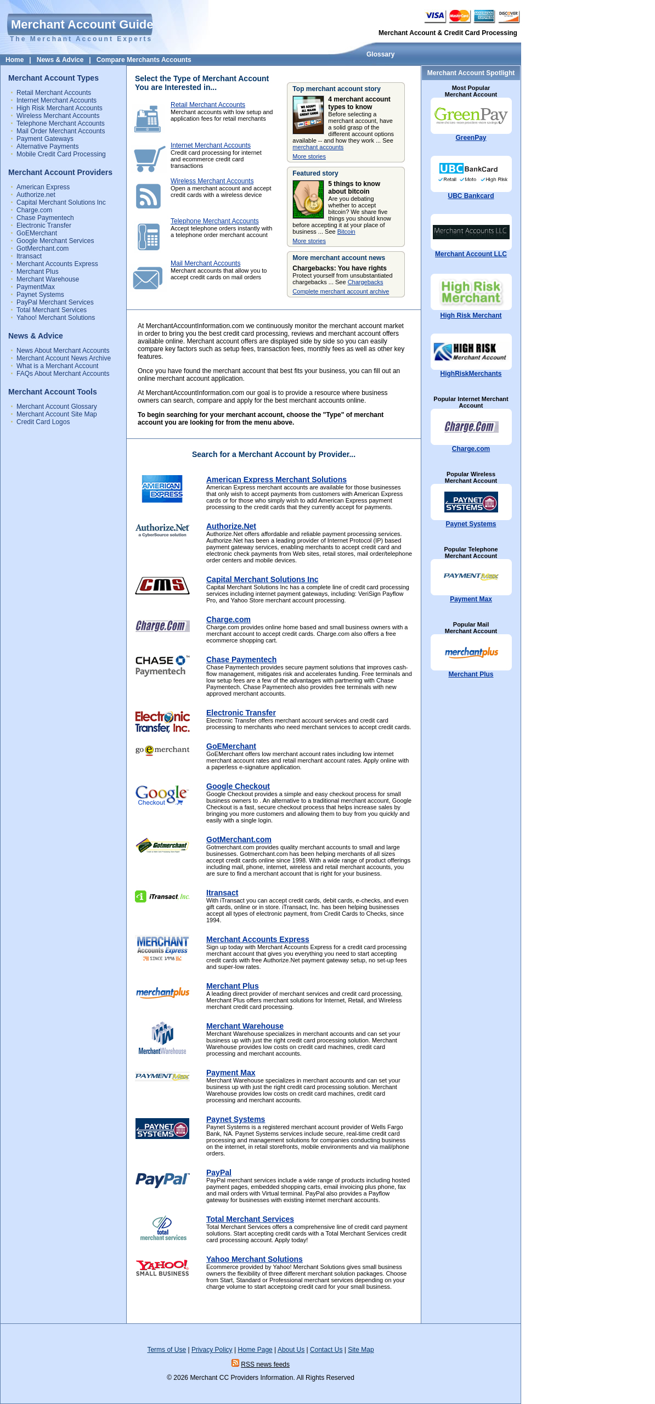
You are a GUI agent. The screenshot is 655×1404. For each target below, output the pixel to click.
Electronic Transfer (43, 225)
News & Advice (60, 60)
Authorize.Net (231, 526)
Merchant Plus (37, 271)
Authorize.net (35, 195)
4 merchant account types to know (359, 103)
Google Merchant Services (55, 241)
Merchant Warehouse (47, 279)
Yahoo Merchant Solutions (254, 1259)
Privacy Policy (212, 1350)
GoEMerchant (36, 233)
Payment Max (471, 599)
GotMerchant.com (42, 248)
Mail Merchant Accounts (205, 263)
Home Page (255, 1350)
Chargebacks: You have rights (339, 268)
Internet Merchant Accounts (56, 100)
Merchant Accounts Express (57, 264)
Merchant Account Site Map (56, 414)
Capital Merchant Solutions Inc (61, 202)
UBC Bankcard (471, 196)
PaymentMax (35, 287)
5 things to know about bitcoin (354, 187)
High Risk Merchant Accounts (59, 108)
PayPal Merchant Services (55, 302)
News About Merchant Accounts (62, 350)
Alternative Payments (47, 146)
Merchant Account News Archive (63, 358)
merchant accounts (317, 147)
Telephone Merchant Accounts (60, 123)
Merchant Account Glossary (56, 406)
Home (14, 60)
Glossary (380, 54)
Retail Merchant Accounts (53, 93)
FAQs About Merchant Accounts (62, 373)
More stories (309, 156)
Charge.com (34, 210)
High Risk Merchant (470, 315)
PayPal (218, 1172)
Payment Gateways (45, 139)
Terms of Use (166, 1350)
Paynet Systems (40, 294)
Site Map (361, 1350)
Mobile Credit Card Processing (61, 154)
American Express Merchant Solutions (276, 479)
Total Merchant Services (51, 310)
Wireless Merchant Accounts (57, 116)
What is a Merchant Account (57, 366)
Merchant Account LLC (471, 254)
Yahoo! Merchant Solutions (55, 318)
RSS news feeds (265, 1364)
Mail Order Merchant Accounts (60, 131)
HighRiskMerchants (470, 373)
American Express (43, 187)
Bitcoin (346, 231)
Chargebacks (365, 282)
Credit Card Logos (43, 422)
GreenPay (470, 138)
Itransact (29, 256)
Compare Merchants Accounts (144, 60)
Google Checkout (238, 786)
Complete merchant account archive (340, 291)
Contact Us (326, 1350)
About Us (291, 1350)
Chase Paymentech (45, 218)
